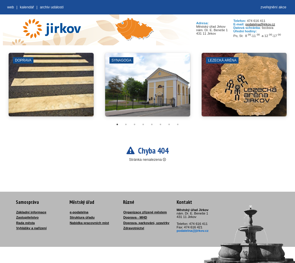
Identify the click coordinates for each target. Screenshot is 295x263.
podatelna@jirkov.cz (260, 24)
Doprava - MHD (135, 217)
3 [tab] (134, 124)
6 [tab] (160, 124)
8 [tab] (178, 124)
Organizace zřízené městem (145, 212)
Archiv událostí (52, 7)
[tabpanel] (51, 87)
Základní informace (31, 212)
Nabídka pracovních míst (89, 223)
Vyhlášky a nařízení (31, 228)
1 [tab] (117, 124)
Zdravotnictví (133, 228)
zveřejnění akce (273, 7)
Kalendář (27, 7)
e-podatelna (79, 212)
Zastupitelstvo (27, 217)
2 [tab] (126, 124)
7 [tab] (169, 124)
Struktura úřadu (82, 217)
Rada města (25, 223)
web (10, 7)
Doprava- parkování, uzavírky (146, 223)
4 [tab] (143, 124)
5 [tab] (152, 124)
